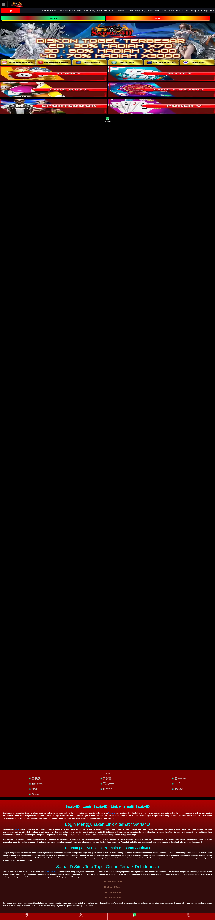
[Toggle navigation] (4, 4)
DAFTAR (53, 18)
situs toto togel (51, 872)
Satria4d (111, 813)
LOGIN (158, 18)
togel (17, 829)
